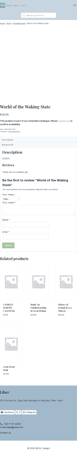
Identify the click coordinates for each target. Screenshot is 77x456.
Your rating (8, 194)
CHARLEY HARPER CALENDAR (9, 307)
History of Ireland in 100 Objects (65, 307)
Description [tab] (7, 140)
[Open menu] (74, 5)
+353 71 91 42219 (12, 424)
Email (5, 232)
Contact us (5, 432)
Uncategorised (14, 131)
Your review (9, 202)
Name (6, 219)
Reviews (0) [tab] (7, 145)
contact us (64, 121)
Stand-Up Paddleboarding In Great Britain (39, 307)
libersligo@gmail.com (12, 427)
